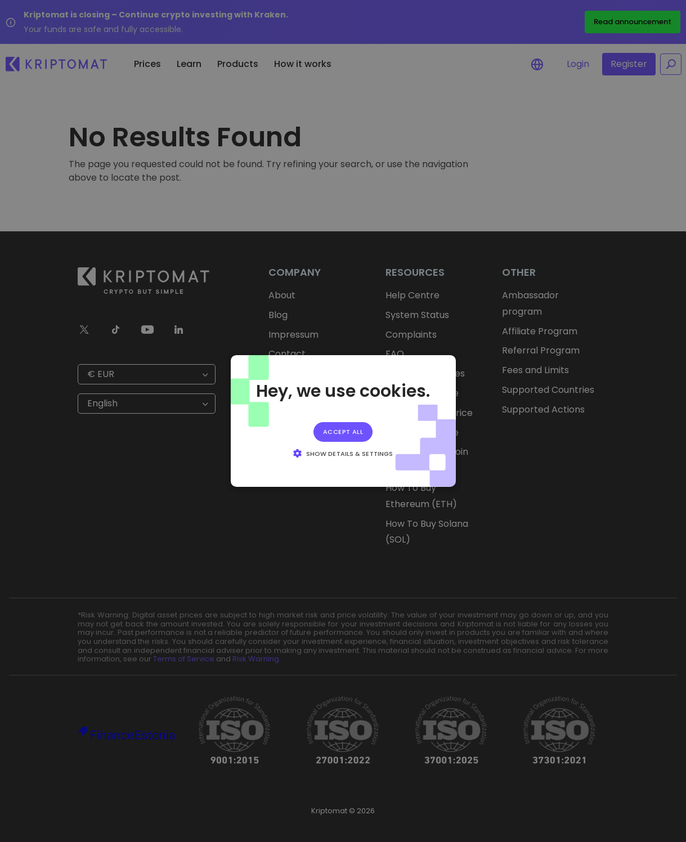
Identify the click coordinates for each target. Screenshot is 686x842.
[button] (343, 453)
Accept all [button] (343, 431)
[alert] (343, 421)
